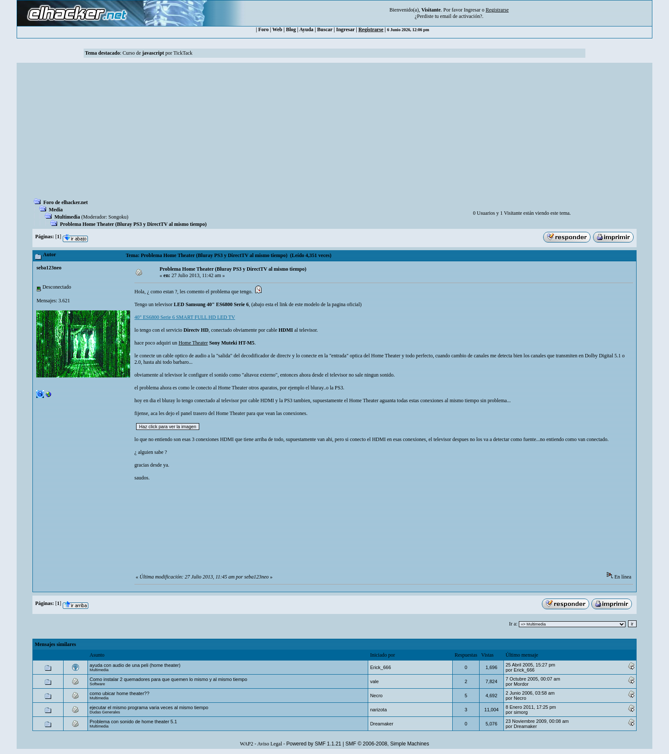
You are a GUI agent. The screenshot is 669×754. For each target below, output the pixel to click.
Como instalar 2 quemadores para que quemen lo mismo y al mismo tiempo (168, 679)
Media (56, 210)
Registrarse (371, 29)
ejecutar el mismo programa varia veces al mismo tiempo (149, 707)
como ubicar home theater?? (119, 693)
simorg (521, 712)
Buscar (324, 29)
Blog (291, 29)
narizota (378, 709)
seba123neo (48, 268)
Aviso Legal (269, 744)
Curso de (143, 53)
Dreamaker (381, 723)
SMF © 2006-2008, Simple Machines (387, 744)
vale (374, 681)
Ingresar (472, 10)
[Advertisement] (334, 133)
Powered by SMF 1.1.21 (313, 744)
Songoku (117, 217)
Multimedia (67, 217)
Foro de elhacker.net (65, 202)
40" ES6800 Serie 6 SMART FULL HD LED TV (184, 317)
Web (277, 29)
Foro (263, 29)
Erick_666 (380, 667)
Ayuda (307, 29)
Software (97, 684)
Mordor (521, 684)
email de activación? (461, 16)
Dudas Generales (105, 712)
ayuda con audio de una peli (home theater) (135, 665)
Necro (376, 695)
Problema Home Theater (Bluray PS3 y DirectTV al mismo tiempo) (133, 224)
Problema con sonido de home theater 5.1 (133, 721)
